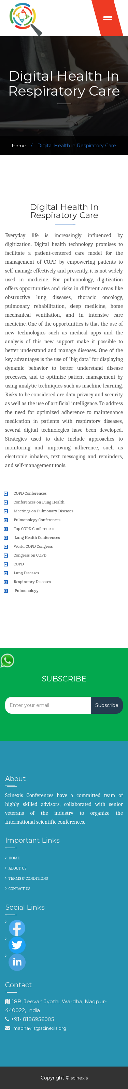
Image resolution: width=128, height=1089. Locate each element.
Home (19, 145)
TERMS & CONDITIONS (28, 878)
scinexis (79, 1077)
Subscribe (106, 705)
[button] (107, 18)
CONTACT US (19, 888)
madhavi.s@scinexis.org (39, 1028)
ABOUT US (18, 868)
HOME (14, 858)
